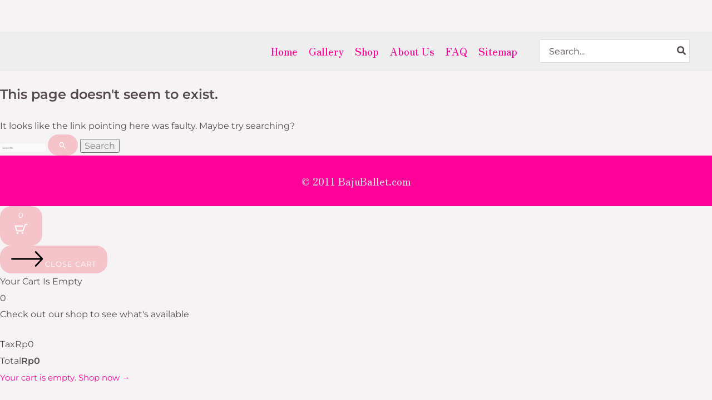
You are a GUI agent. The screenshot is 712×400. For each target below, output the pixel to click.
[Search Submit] (154, 146)
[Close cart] (53, 263)
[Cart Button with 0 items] (21, 229)
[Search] (682, 51)
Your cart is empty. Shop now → (70, 381)
